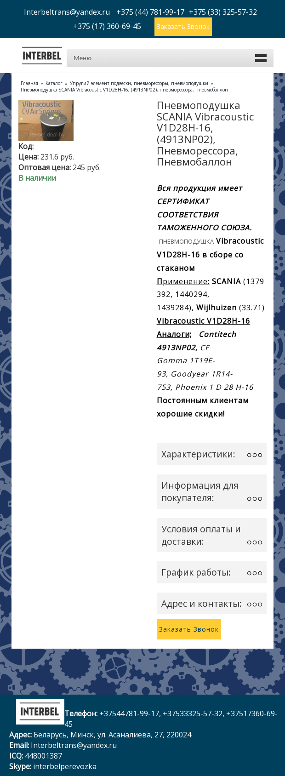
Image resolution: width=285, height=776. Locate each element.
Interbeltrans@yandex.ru (74, 745)
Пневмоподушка (186, 241)
